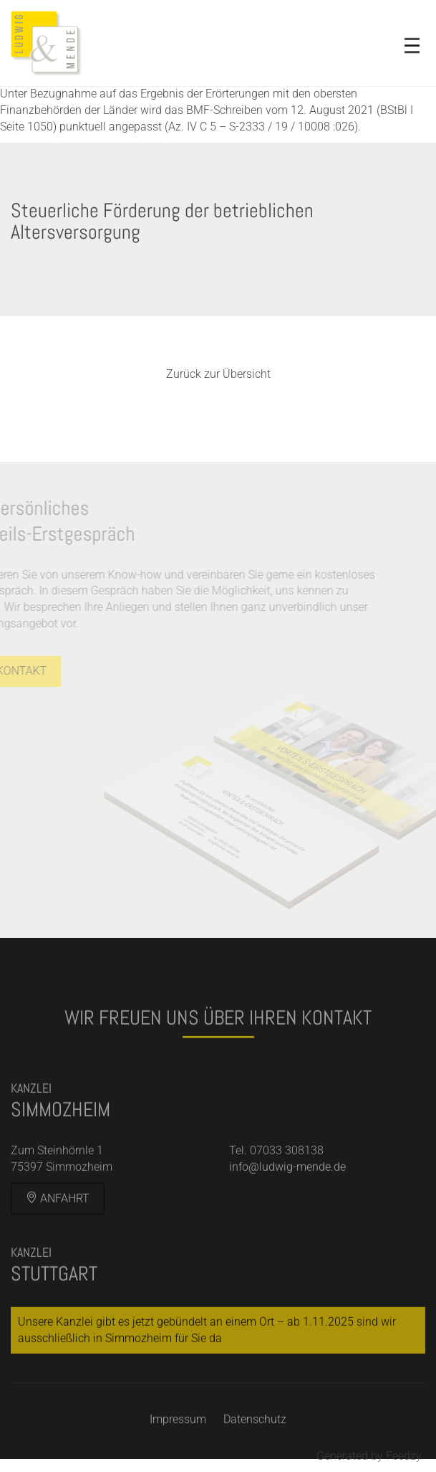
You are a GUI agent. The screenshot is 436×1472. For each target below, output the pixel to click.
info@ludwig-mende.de (287, 1180)
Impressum (178, 1433)
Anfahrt (57, 1211)
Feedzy (404, 1456)
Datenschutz (254, 1433)
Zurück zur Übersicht (218, 374)
